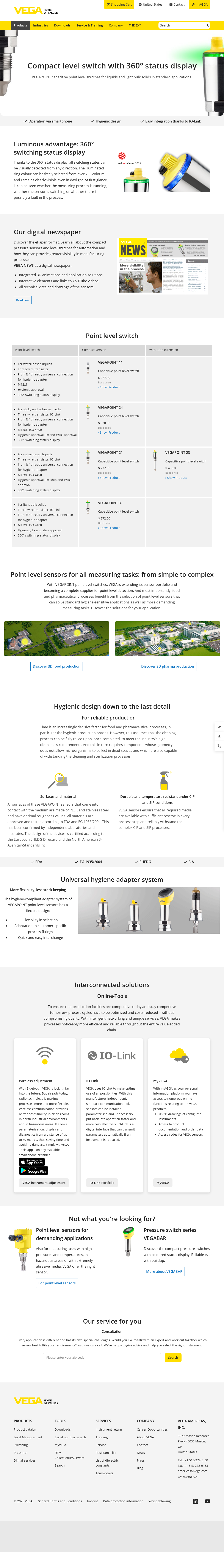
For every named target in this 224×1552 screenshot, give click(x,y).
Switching (21, 1445)
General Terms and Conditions (60, 1501)
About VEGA (145, 1437)
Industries (40, 25)
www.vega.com (188, 1476)
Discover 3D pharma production (167, 666)
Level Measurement (28, 1437)
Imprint (92, 1501)
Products (20, 25)
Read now (22, 300)
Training (102, 1437)
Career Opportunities (152, 1429)
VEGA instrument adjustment (44, 1183)
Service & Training (90, 25)
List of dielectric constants (107, 1463)
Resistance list (106, 1453)
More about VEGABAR (164, 1271)
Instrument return (109, 1429)
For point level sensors (57, 1283)
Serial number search (70, 1437)
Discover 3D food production (56, 666)
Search (173, 1357)
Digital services (25, 1460)
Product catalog (25, 1429)
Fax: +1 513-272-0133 (193, 1466)
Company (116, 25)
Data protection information (123, 1501)
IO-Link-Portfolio (102, 1183)
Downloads (62, 25)
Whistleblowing (160, 1501)
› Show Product (109, 387)
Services (103, 1421)
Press (141, 1460)
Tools (60, 1421)
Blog (140, 1468)
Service (101, 1445)
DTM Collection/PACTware (70, 1455)
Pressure (20, 1453)
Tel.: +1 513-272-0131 (193, 1460)
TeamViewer (104, 1473)
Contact (142, 1445)
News (141, 1453)
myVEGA (61, 1445)
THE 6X (135, 25)
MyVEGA (163, 1183)
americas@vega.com (192, 1471)
